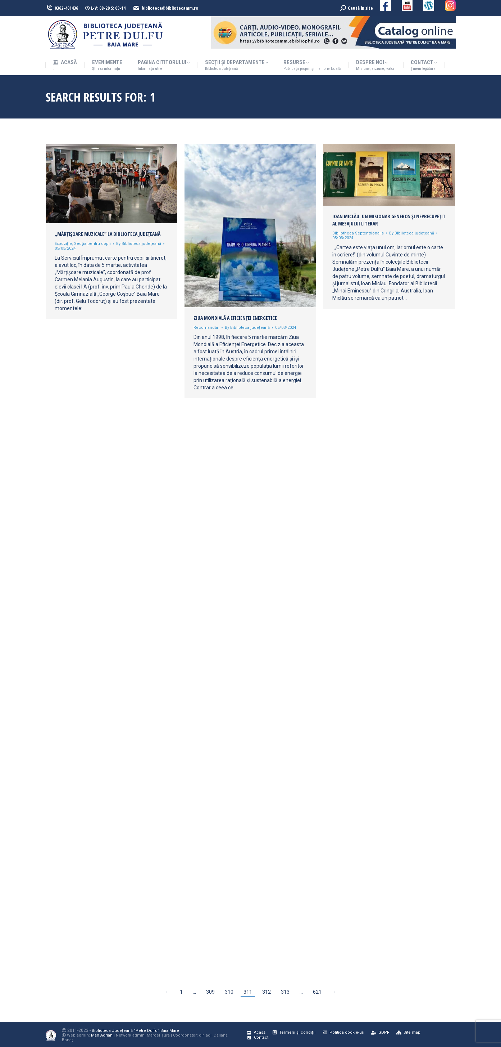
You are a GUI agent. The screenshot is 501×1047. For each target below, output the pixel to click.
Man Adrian (102, 1035)
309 (210, 992)
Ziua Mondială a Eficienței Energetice (235, 317)
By (138, 243)
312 (266, 992)
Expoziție (63, 243)
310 (229, 992)
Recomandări (206, 327)
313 (285, 992)
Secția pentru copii (92, 243)
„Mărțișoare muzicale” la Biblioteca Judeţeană (107, 234)
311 (247, 992)
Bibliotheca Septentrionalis (358, 233)
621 (317, 992)
